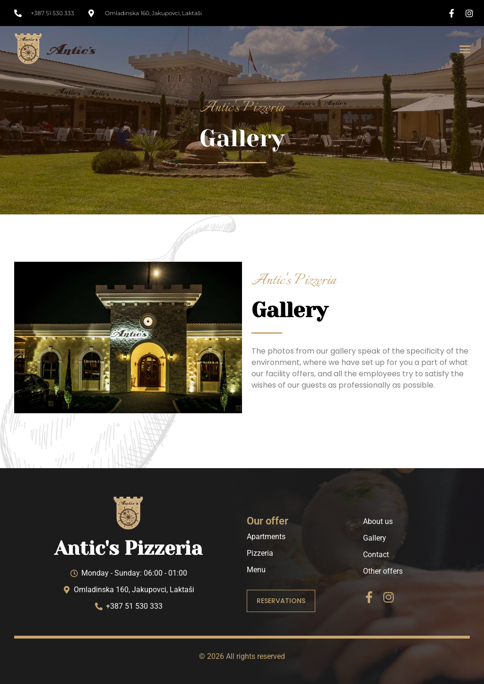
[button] (465, 49)
